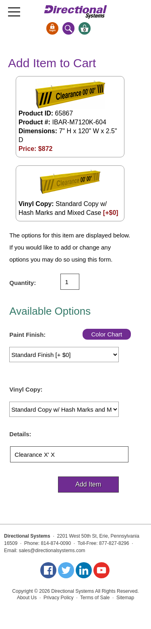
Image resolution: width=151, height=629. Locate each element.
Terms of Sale (95, 597)
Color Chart (106, 334)
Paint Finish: (27, 334)
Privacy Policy (58, 597)
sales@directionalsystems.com (52, 550)
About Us (27, 597)
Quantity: (22, 282)
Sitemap (125, 597)
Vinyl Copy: (25, 389)
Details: (20, 434)
